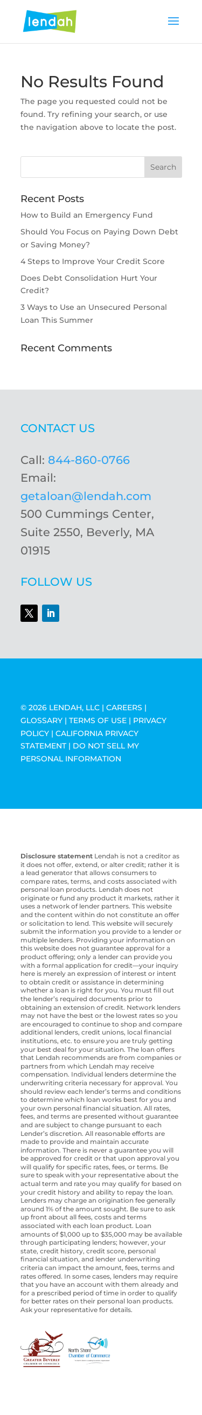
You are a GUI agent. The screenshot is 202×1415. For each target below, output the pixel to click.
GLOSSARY (41, 720)
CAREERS (124, 707)
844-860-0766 (89, 460)
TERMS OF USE (98, 720)
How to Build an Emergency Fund (86, 215)
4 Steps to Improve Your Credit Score (92, 261)
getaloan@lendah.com (85, 496)
